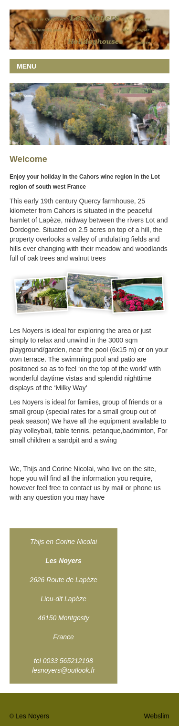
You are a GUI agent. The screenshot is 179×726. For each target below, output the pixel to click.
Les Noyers (32, 716)
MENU (26, 66)
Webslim (156, 716)
